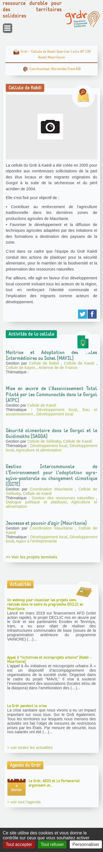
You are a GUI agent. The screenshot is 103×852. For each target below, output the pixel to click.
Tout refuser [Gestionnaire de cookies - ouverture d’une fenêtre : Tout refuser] (52, 844)
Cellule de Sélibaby (44, 441)
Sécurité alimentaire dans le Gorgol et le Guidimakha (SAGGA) (51, 433)
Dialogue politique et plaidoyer (36, 502)
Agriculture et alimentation (39, 450)
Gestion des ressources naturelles (64, 498)
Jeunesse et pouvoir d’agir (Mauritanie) (46, 523)
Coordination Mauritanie (52, 489)
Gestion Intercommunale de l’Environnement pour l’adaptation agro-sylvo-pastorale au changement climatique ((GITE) (51, 475)
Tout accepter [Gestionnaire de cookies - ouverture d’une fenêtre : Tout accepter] (19, 844)
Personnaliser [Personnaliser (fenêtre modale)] (86, 844)
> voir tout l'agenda (24, 802)
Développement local (57, 409)
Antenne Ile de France (57, 367)
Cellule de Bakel (45, 363)
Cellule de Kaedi (80, 363)
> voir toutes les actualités (30, 747)
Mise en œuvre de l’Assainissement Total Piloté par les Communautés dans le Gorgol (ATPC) (51, 394)
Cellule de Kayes (21, 367)
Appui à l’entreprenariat (36, 541)
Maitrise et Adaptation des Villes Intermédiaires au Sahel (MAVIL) (51, 355)
